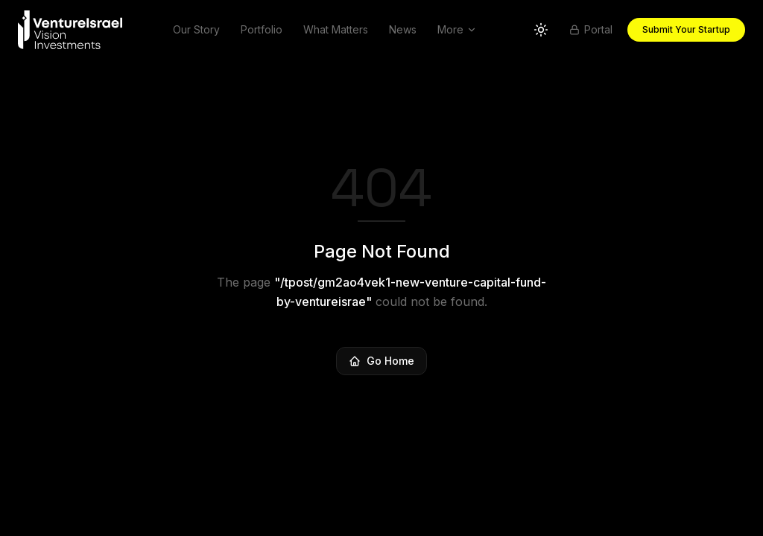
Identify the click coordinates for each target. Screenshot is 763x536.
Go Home (381, 360)
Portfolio (261, 29)
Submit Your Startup (686, 29)
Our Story (196, 29)
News (403, 29)
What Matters (335, 29)
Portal (590, 29)
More (457, 29)
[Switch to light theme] (541, 29)
